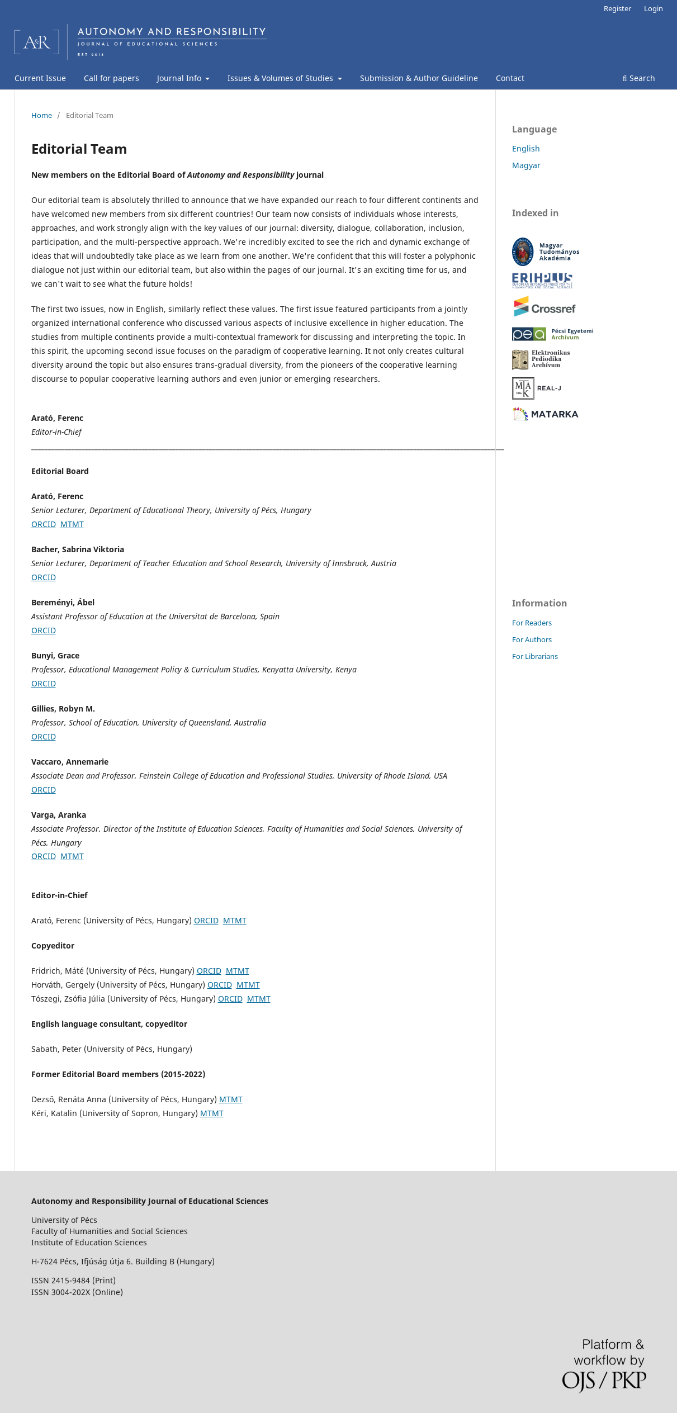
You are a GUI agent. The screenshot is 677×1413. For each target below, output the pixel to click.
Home (41, 115)
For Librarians (535, 656)
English (526, 148)
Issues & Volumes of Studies (281, 78)
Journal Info (180, 78)
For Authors (532, 639)
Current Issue (40, 78)
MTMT (72, 524)
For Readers (532, 623)
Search (639, 78)
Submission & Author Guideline (419, 78)
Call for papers (111, 78)
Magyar (526, 165)
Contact (510, 78)
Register (617, 8)
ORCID (43, 524)
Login (653, 8)
